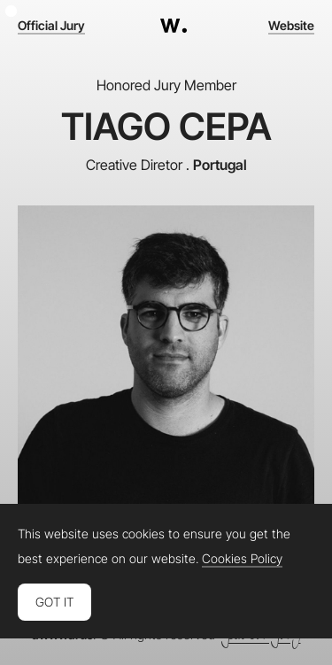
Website (291, 25)
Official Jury (51, 25)
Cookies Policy (242, 559)
